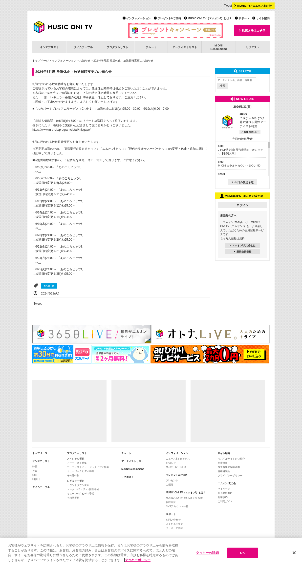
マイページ (224, 488)
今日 (34, 470)
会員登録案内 (225, 493)
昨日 (34, 466)
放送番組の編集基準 (229, 467)
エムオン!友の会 (227, 483)
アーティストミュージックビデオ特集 (88, 467)
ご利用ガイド (225, 501)
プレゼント (172, 480)
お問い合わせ (173, 519)
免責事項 (223, 463)
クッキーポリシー (138, 561)
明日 (34, 475)
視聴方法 (171, 502)
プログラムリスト (117, 47)
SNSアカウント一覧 (177, 506)
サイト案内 (263, 18)
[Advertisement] (69, 411)
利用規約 (223, 497)
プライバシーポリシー (230, 475)
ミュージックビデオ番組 (80, 493)
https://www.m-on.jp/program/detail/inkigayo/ (61, 129)
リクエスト (252, 47)
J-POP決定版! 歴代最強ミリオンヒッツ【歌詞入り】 (240, 150)
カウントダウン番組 (78, 485)
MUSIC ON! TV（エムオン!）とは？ (210, 18)
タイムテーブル (83, 47)
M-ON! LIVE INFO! (176, 467)
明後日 (36, 479)
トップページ (40, 60)
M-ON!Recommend (218, 47)
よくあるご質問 (174, 524)
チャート (151, 47)
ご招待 (169, 484)
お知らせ (84, 60)
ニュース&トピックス (178, 458)
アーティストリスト (185, 47)
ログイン (242, 205)
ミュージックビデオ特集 (80, 471)
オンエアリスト (49, 47)
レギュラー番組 (75, 481)
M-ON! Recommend (132, 469)
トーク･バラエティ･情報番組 (83, 489)
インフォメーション (138, 18)
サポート (243, 18)
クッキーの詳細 (174, 528)
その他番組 (73, 497)
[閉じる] (294, 554)
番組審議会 (224, 471)
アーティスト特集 (77, 463)
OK (242, 554)
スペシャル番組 (75, 458)
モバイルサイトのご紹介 (231, 458)
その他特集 (73, 475)
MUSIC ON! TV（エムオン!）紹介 (184, 498)
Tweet (228, 5)
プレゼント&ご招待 (169, 18)
